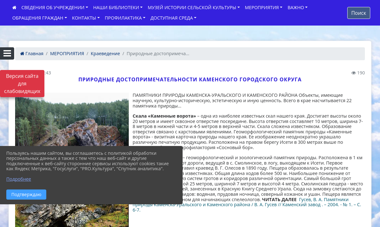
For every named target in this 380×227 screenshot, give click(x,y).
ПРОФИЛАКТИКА (123, 18)
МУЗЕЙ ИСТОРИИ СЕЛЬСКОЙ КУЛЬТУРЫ (192, 7)
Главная (31, 53)
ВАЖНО (295, 7)
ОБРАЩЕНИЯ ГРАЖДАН (37, 18)
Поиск (358, 12)
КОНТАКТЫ (84, 18)
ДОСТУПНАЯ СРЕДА (171, 18)
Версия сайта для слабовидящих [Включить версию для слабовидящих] (22, 84)
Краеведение (105, 53)
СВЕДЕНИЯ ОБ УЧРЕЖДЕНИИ (52, 7)
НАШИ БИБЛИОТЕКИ (116, 7)
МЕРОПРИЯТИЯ (262, 7)
